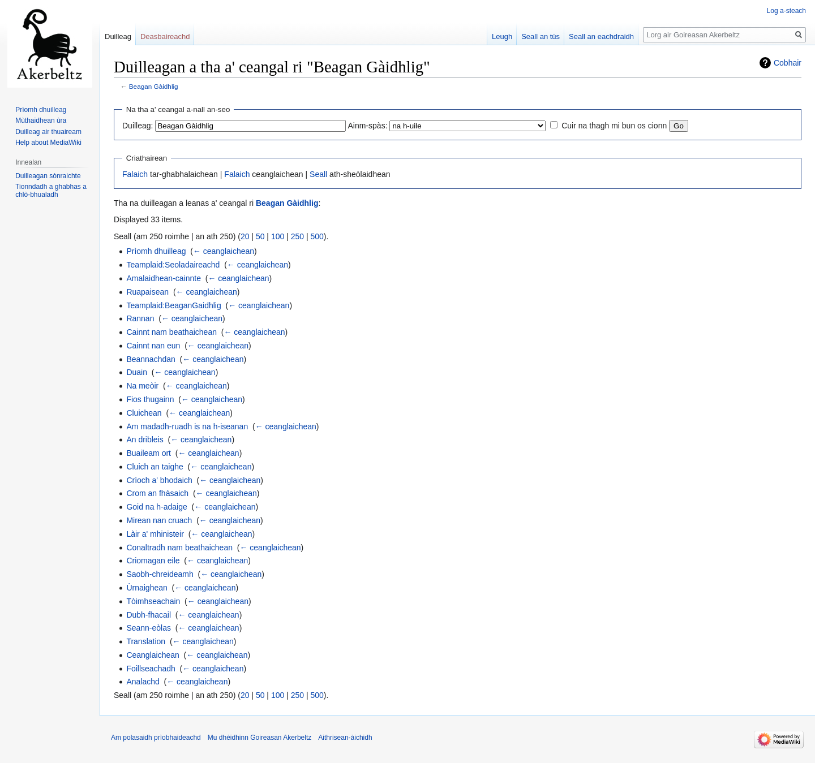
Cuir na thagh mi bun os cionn (614, 125)
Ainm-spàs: (368, 125)
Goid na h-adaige (156, 506)
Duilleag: (137, 125)
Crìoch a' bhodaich (159, 480)
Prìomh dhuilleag (156, 251)
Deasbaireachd (165, 36)
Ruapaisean (147, 291)
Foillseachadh (150, 668)
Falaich (135, 174)
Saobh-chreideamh (159, 574)
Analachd (142, 681)
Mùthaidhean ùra (40, 120)
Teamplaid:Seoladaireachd (173, 264)
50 (260, 236)
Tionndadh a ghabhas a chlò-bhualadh (51, 191)
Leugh (502, 36)
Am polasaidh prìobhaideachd (156, 738)
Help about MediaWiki (48, 142)
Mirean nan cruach (159, 520)
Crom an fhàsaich (157, 493)
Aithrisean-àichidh (345, 738)
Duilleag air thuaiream (48, 132)
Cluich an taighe (154, 466)
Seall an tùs (540, 36)
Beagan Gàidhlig (153, 86)
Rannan (140, 318)
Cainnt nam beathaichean (171, 332)
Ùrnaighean (146, 587)
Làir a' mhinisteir (155, 533)
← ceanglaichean (223, 251)
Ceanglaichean (152, 654)
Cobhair (787, 62)
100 (277, 236)
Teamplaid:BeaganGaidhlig (173, 305)
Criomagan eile (152, 560)
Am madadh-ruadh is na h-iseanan (187, 426)
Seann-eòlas (148, 627)
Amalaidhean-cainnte (163, 278)
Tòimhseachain (153, 601)
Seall (318, 174)
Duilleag (118, 36)
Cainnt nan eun (153, 345)
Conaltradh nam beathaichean (179, 547)
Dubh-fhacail (148, 614)
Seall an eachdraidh (601, 36)
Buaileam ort (148, 453)
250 (297, 236)
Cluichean (143, 412)
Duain (136, 372)
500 (316, 236)
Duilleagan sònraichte (47, 176)
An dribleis (144, 439)
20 (245, 236)
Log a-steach (786, 11)
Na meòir (142, 385)
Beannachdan (150, 359)
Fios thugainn (150, 399)
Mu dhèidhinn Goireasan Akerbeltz (259, 738)
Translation (145, 641)
